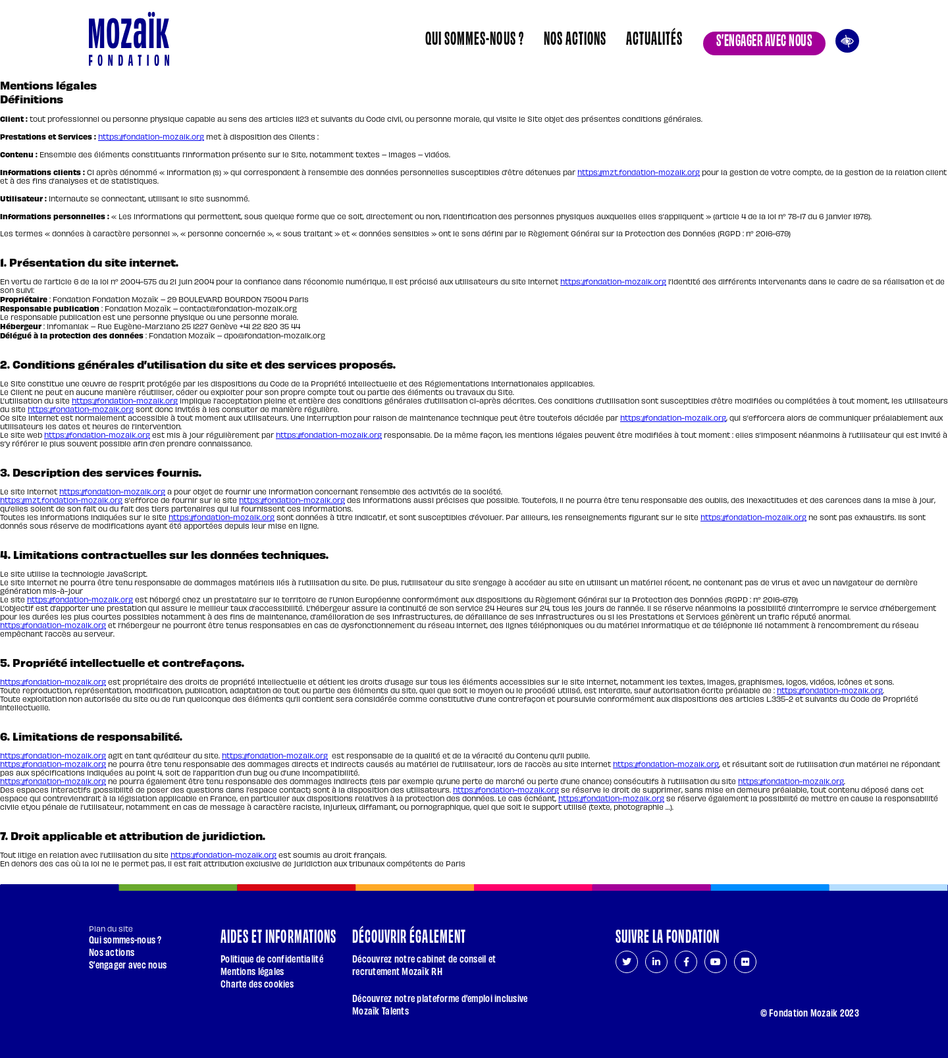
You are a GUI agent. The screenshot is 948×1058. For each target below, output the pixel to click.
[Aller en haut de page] (843, 989)
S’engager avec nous (764, 39)
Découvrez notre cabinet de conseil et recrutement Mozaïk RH (424, 964)
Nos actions (575, 36)
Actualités (654, 36)
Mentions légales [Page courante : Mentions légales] (252, 971)
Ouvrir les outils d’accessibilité (847, 39)
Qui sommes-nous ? (474, 36)
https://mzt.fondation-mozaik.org (638, 172)
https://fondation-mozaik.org (151, 136)
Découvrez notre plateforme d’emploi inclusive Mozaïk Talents (440, 1004)
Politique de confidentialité (272, 958)
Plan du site (111, 928)
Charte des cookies (257, 983)
